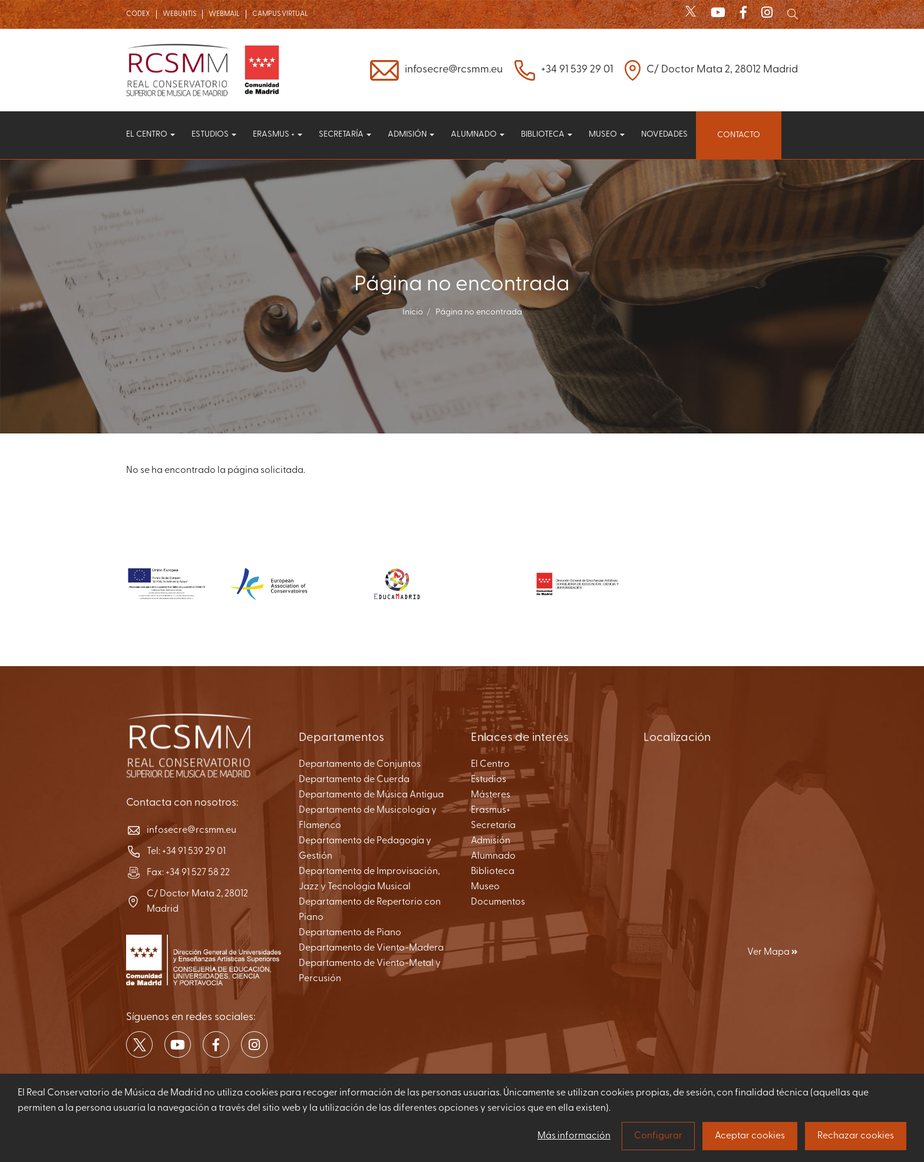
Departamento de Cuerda (354, 779)
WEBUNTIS (179, 14)
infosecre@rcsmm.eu (454, 69)
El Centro (490, 764)
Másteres (490, 795)
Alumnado (477, 134)
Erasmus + (277, 134)
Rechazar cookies (855, 1136)
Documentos (498, 902)
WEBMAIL (224, 14)
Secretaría (345, 134)
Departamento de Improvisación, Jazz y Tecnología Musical (369, 879)
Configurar (658, 1136)
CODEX (138, 14)
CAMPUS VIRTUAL (280, 14)
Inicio (412, 312)
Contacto (738, 135)
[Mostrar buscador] (792, 14)
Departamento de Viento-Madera (371, 948)
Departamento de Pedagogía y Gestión (365, 848)
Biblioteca (546, 134)
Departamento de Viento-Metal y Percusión (370, 971)
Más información (573, 1136)
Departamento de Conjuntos (360, 764)
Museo (607, 134)
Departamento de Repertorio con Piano (370, 910)
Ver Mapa (772, 952)
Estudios (214, 134)
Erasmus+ (490, 810)
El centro (150, 134)
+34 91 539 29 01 (577, 69)
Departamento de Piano (350, 933)
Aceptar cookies (750, 1136)
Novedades (664, 134)
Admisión (411, 134)
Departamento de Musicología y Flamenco (368, 818)
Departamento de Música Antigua (371, 795)
